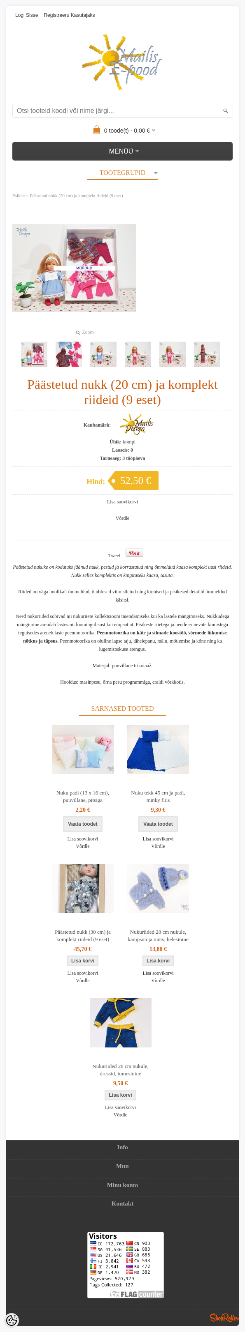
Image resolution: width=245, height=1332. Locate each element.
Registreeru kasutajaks (69, 15)
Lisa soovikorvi (122, 502)
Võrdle (122, 518)
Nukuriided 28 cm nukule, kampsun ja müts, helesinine (158, 935)
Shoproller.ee (224, 1318)
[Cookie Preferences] (11, 1320)
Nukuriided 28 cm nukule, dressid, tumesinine (120, 1070)
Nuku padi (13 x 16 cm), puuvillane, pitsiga (82, 796)
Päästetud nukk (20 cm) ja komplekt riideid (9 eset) (76, 195)
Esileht (18, 195)
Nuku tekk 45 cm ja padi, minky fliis (158, 796)
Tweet (114, 555)
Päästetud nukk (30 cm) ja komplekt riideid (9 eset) (83, 935)
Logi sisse (26, 15)
